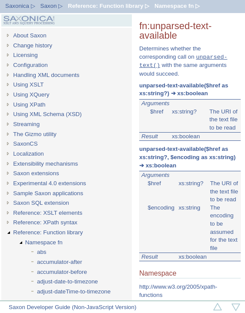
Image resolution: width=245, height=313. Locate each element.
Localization (28, 153)
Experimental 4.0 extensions (49, 183)
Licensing (25, 55)
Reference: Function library (48, 232)
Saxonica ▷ (20, 6)
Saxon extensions (36, 173)
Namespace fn (44, 242)
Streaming (26, 124)
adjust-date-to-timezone (67, 281)
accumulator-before (62, 272)
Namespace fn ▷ (177, 6)
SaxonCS (25, 143)
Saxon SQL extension (41, 203)
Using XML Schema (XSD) (47, 114)
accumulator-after (59, 262)
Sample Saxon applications (48, 193)
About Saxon (29, 35)
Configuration (30, 65)
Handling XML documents (46, 75)
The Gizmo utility (34, 134)
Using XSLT (28, 84)
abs (42, 252)
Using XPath (29, 104)
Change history (32, 45)
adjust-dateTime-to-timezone (74, 291)
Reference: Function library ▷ (108, 6)
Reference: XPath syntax (45, 222)
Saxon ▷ (51, 6)
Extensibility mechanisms (45, 163)
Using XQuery (31, 94)
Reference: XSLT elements (47, 213)
